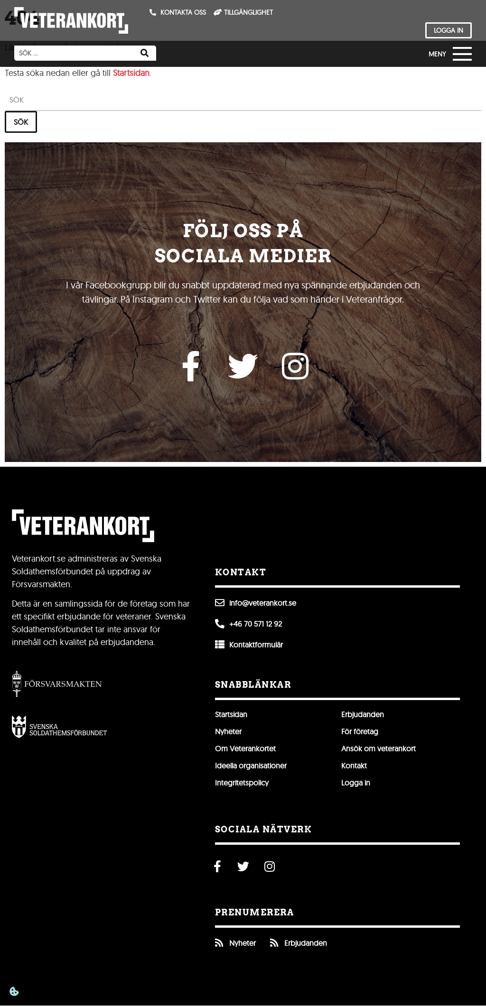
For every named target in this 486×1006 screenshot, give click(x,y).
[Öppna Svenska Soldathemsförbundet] (59, 727)
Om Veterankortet (245, 748)
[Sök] (144, 53)
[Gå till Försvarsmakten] (56, 684)
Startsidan (131, 72)
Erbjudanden (362, 714)
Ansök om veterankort (378, 748)
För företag (359, 731)
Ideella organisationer (251, 765)
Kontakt (354, 765)
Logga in (355, 782)
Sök (21, 121)
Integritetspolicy (242, 782)
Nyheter (228, 731)
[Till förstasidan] (71, 20)
